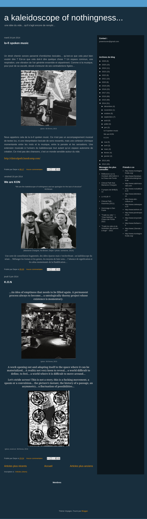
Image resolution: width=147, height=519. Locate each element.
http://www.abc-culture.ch (131, 200)
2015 (104, 100)
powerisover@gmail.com (109, 41)
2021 (104, 79)
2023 (104, 72)
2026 (104, 61)
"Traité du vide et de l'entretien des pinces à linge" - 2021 (109, 228)
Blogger (85, 511)
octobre (107, 113)
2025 (104, 65)
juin (105, 127)
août (106, 120)
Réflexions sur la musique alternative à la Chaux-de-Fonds (110, 176)
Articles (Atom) (21, 472)
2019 (104, 86)
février (107, 153)
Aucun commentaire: (34, 169)
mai (106, 142)
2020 (104, 82)
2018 (104, 89)
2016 (104, 96)
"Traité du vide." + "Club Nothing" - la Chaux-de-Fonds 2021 (108, 218)
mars (106, 149)
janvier (107, 156)
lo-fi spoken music (16, 43)
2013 (104, 160)
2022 (104, 75)
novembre (108, 110)
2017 (104, 93)
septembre (108, 117)
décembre (108, 106)
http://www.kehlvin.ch (133, 210)
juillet (106, 124)
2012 (104, 164)
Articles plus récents (15, 466)
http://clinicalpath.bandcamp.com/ (22, 158)
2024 (104, 68)
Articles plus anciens (81, 466)
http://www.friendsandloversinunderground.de (133, 178)
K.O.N (8, 282)
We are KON (12, 182)
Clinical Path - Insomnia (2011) (107, 202)
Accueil (48, 466)
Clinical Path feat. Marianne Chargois (109, 184)
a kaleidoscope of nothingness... (63, 17)
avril (106, 145)
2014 (104, 103)
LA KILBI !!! (105, 197)
